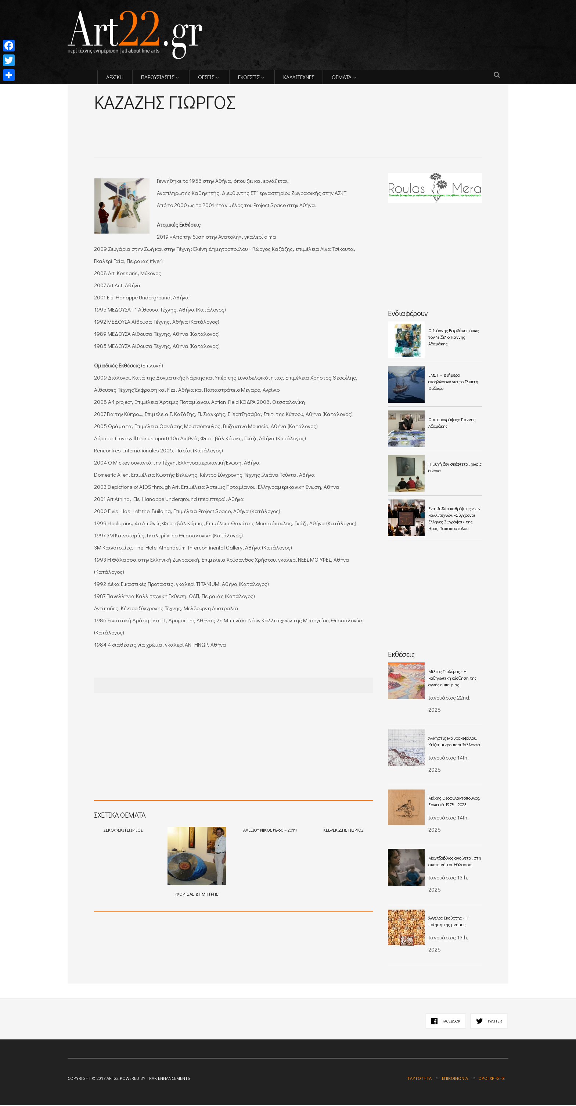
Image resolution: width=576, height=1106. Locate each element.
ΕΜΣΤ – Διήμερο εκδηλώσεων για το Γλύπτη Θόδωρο (453, 382)
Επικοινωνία (455, 1079)
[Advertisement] (180, 125)
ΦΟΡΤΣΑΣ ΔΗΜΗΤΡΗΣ (197, 863)
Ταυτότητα (419, 1079)
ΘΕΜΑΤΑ (342, 77)
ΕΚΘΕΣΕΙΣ (248, 77)
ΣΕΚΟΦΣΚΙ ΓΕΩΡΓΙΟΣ (123, 830)
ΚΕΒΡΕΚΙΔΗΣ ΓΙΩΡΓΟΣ (343, 830)
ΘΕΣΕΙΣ (206, 77)
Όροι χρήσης (491, 1079)
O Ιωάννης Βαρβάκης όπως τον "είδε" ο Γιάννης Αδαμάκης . (453, 337)
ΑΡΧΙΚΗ (114, 77)
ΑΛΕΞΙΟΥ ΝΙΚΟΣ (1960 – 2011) (269, 830)
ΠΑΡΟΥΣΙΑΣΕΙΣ (157, 77)
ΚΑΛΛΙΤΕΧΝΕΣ (298, 77)
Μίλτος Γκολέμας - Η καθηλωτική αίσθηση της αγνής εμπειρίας (452, 678)
